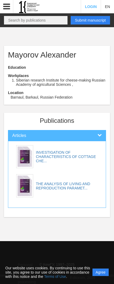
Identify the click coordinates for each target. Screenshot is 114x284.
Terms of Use (55, 276)
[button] (6, 6)
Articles (19, 135)
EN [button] (107, 7)
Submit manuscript (90, 20)
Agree (100, 272)
